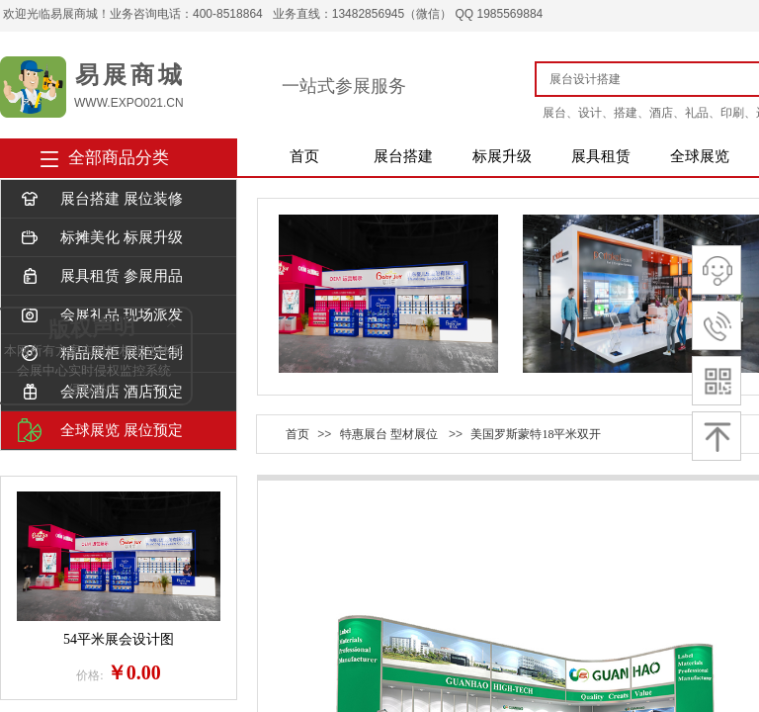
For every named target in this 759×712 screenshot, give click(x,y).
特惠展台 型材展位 (389, 434)
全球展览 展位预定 (100, 430)
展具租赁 (601, 156)
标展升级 (502, 156)
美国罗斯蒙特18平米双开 (535, 434)
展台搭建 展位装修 (100, 199)
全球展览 (699, 156)
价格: (89, 675)
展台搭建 (403, 156)
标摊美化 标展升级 (100, 237)
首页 (304, 156)
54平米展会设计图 (118, 639)
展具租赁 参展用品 (100, 276)
